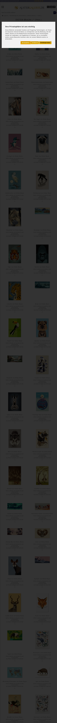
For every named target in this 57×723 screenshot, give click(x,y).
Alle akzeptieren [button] (25, 42)
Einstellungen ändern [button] (45, 42)
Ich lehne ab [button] (35, 42)
